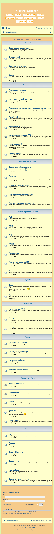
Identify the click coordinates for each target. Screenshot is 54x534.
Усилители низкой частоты (20, 99)
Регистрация (14, 492)
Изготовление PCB (17, 309)
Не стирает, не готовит (18, 351)
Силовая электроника (27, 162)
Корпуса (12, 318)
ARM (11, 226)
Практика (13, 295)
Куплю (12, 434)
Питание (12, 176)
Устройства (27, 85)
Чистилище (14, 420)
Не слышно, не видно (18, 342)
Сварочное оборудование (20, 167)
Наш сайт (27, 43)
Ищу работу (14, 470)
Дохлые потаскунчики (18, 369)
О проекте (21, 21)
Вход (4, 492)
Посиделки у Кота (27, 378)
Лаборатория (29, 15)
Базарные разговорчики (19, 479)
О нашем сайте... (16, 57)
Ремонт (27, 337)
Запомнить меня (31, 504)
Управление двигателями (20, 185)
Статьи (40, 15)
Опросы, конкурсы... (17, 66)
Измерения (13, 327)
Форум (30, 21)
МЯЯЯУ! (12, 410)
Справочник (30, 18)
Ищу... (11, 401)
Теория (12, 285)
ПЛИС (11, 244)
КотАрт (40, 18)
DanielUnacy (27, 513)
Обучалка (10, 18)
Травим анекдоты (16, 383)
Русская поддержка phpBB (27, 527)
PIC (10, 235)
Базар (27, 429)
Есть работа (14, 461)
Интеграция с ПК (16, 144)
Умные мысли (15, 153)
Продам (12, 443)
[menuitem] (7, 28)
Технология (27, 304)
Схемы (18, 15)
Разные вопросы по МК (19, 262)
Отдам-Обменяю (16, 452)
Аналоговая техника (17, 90)
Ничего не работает (17, 360)
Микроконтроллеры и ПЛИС (21, 135)
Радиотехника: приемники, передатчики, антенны (30, 108)
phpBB (23, 525)
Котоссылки (14, 392)
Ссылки (19, 18)
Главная (9, 15)
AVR (10, 217)
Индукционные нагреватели (21, 194)
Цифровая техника (17, 126)
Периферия (14, 253)
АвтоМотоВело (15, 117)
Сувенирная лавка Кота (19, 48)
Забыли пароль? (8, 504)
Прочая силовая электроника (21, 203)
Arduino (12, 271)
